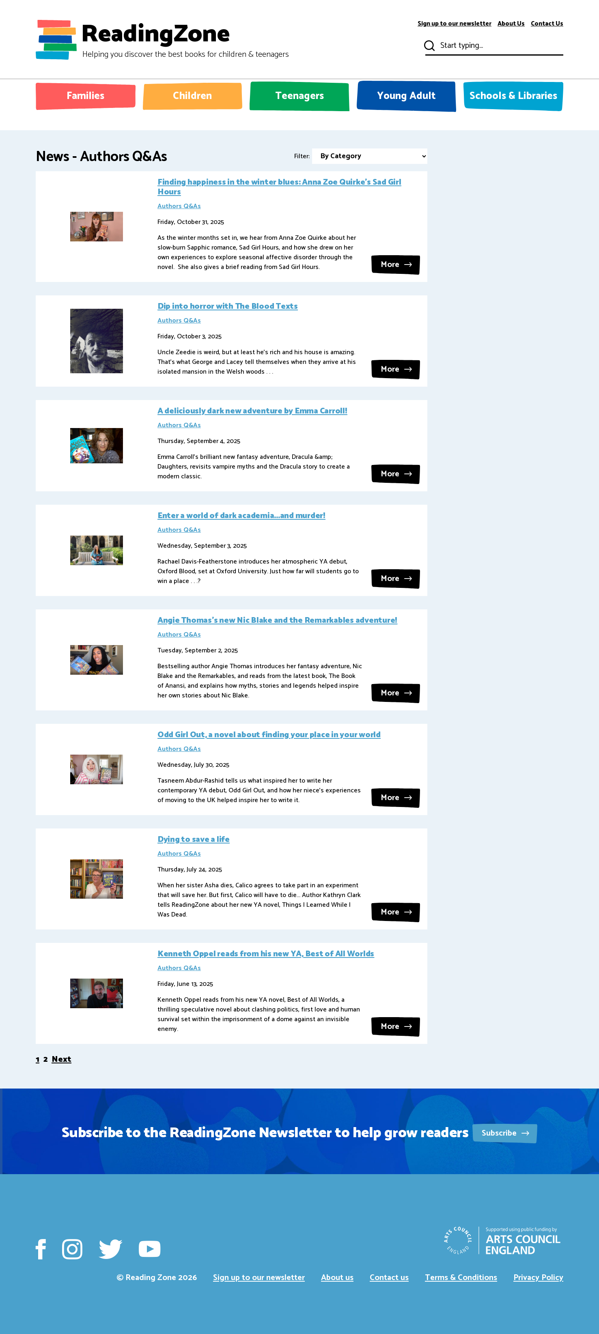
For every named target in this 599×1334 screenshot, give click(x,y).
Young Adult (406, 96)
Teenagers (299, 96)
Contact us (389, 1278)
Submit (428, 46)
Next (61, 1059)
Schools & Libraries (513, 96)
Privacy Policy (538, 1278)
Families (85, 96)
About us (337, 1278)
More (396, 264)
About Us (511, 24)
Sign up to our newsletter (454, 24)
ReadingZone (185, 40)
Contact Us (547, 24)
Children (192, 96)
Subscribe (505, 1133)
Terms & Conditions (461, 1278)
